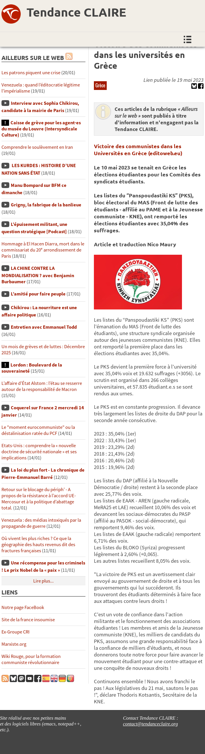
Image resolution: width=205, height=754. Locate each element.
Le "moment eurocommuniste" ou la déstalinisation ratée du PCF (38, 430)
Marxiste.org (13, 644)
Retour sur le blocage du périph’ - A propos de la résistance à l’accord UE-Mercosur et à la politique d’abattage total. (38, 498)
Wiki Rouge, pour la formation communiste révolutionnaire (31, 659)
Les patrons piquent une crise (30, 73)
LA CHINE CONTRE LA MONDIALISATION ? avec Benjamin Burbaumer (37, 275)
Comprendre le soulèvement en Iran (37, 147)
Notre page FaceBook (22, 607)
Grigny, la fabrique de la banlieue (46, 205)
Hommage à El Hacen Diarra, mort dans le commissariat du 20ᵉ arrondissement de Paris (42, 250)
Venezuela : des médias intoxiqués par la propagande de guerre (41, 523)
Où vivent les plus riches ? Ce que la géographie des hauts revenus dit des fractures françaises (38, 544)
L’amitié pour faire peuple (38, 294)
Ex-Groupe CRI (15, 632)
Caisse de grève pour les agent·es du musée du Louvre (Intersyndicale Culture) (41, 129)
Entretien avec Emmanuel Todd (44, 327)
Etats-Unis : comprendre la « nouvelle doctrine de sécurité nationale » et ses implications (39, 452)
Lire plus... (43, 581)
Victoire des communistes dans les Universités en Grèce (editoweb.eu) (138, 149)
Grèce (100, 85)
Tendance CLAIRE (76, 12)
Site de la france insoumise (28, 620)
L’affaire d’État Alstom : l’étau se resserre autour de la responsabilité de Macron (41, 386)
